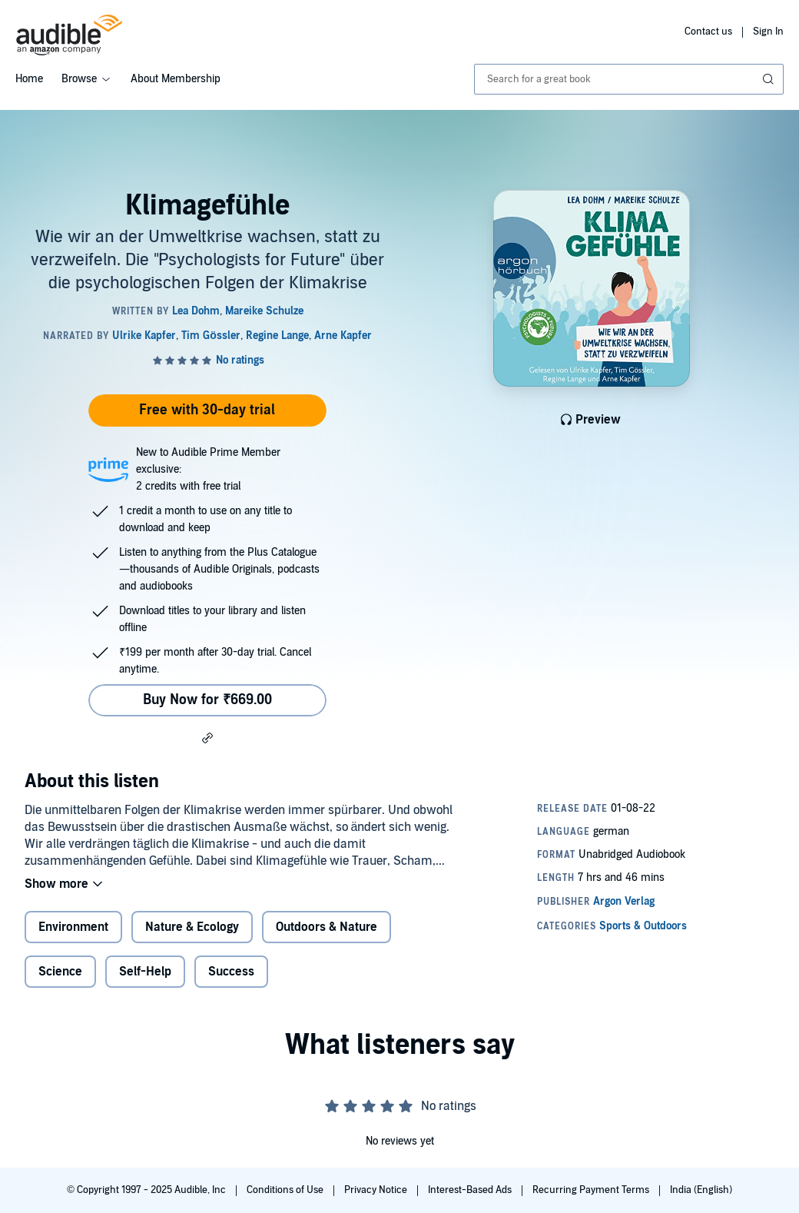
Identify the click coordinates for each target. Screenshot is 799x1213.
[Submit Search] (770, 79)
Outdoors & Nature (326, 927)
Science (60, 971)
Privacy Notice (376, 1190)
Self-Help (145, 971)
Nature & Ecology (192, 927)
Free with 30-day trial (207, 410)
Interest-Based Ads (471, 1190)
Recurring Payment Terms (591, 1190)
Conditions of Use (286, 1190)
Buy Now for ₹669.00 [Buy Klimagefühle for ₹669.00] (207, 700)
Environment (73, 927)
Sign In (768, 31)
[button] (207, 737)
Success (231, 971)
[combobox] (629, 79)
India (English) (701, 1190)
